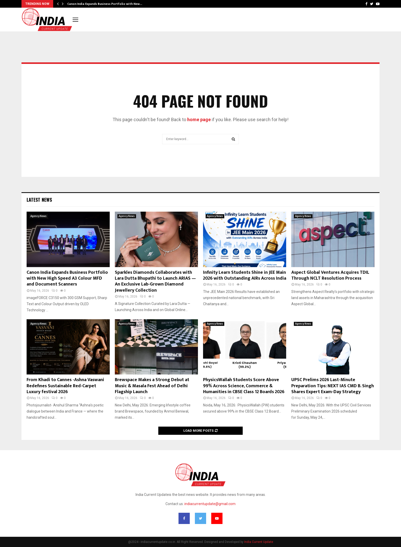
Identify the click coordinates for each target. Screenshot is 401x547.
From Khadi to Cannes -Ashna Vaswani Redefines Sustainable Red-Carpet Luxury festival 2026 (65, 386)
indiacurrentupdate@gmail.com (210, 504)
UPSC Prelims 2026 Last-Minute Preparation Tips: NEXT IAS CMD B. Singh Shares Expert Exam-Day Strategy (332, 386)
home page (199, 119)
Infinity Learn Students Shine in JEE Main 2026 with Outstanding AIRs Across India (244, 275)
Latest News (39, 199)
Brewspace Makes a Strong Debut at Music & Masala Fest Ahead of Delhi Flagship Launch (152, 386)
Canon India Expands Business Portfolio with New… (104, 3)
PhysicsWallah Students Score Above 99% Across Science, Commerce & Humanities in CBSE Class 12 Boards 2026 (243, 386)
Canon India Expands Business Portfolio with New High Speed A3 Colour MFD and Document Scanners (67, 278)
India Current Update (258, 542)
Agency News (38, 216)
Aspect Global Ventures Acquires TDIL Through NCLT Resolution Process (330, 275)
